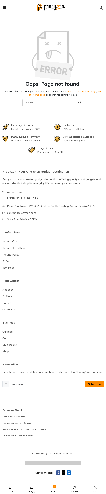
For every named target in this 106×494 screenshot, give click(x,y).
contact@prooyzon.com (21, 212)
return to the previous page (81, 91)
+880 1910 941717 (22, 198)
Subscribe (94, 384)
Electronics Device (36, 429)
